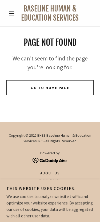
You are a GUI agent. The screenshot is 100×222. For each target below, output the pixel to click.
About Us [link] (50, 173)
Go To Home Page (50, 87)
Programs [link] (50, 180)
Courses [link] (50, 187)
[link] (50, 13)
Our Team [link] (50, 194)
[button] (12, 13)
